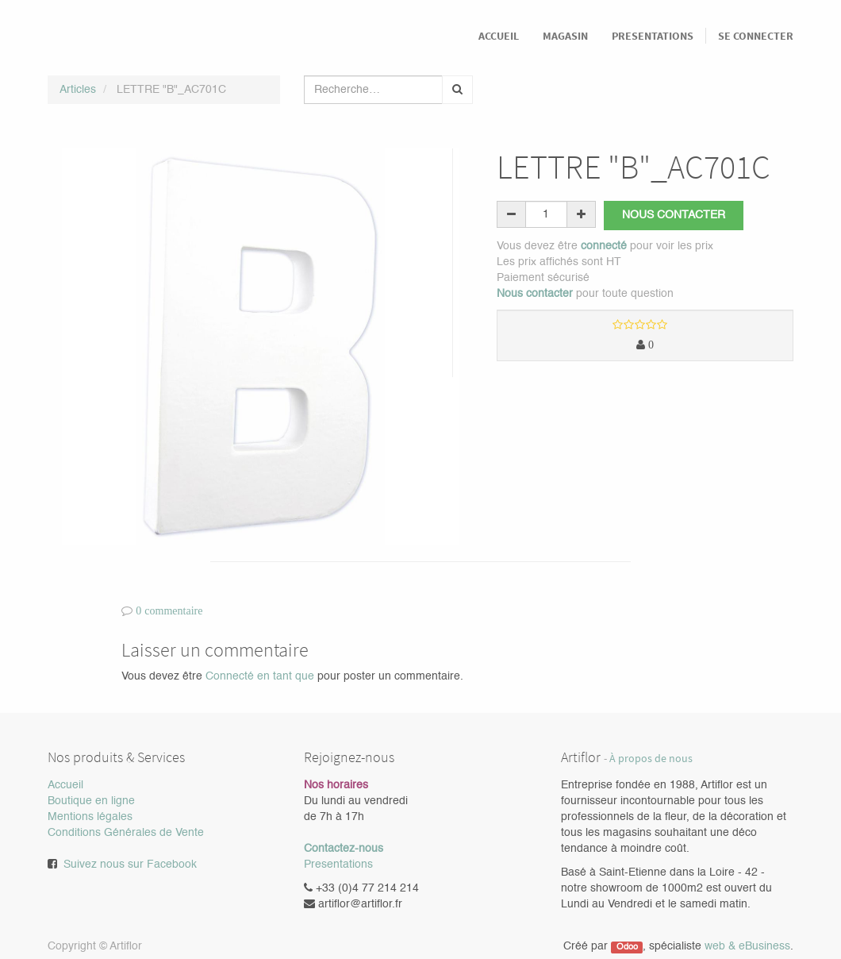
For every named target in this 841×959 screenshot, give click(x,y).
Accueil (65, 785)
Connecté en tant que (259, 676)
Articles (78, 89)
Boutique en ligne (91, 801)
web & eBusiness (747, 946)
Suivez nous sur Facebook (130, 864)
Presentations (338, 864)
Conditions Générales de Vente (126, 832)
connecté (604, 246)
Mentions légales (90, 816)
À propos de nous (651, 758)
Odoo (627, 947)
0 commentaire (169, 610)
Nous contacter (673, 215)
